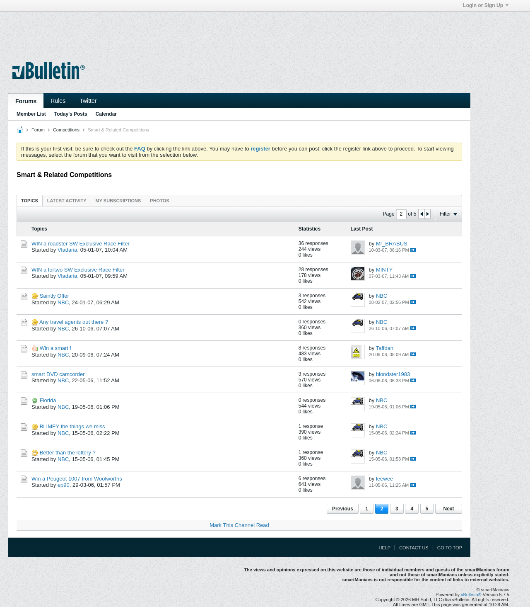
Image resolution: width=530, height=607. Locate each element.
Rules (58, 100)
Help (384, 547)
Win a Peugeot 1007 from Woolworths (76, 479)
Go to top (449, 547)
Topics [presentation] (29, 200)
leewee (384, 479)
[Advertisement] (239, 30)
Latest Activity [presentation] (67, 200)
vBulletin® (471, 594)
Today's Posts (70, 114)
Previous (342, 509)
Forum (38, 129)
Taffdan (384, 348)
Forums (25, 101)
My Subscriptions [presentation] (118, 200)
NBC (63, 302)
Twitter (88, 100)
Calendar (106, 114)
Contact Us (414, 547)
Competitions (66, 129)
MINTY (384, 270)
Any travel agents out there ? (73, 322)
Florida (48, 400)
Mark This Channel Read (239, 525)
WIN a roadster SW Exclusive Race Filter (80, 243)
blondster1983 (393, 374)
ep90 (64, 485)
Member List (31, 114)
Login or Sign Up (485, 5)
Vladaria (67, 250)
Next (448, 509)
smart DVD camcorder (58, 374)
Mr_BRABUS (391, 243)
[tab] (30, 200)
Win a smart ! (56, 348)
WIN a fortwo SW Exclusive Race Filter (78, 270)
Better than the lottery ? (68, 452)
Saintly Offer (54, 296)
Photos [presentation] (159, 200)
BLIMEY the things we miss (72, 426)
